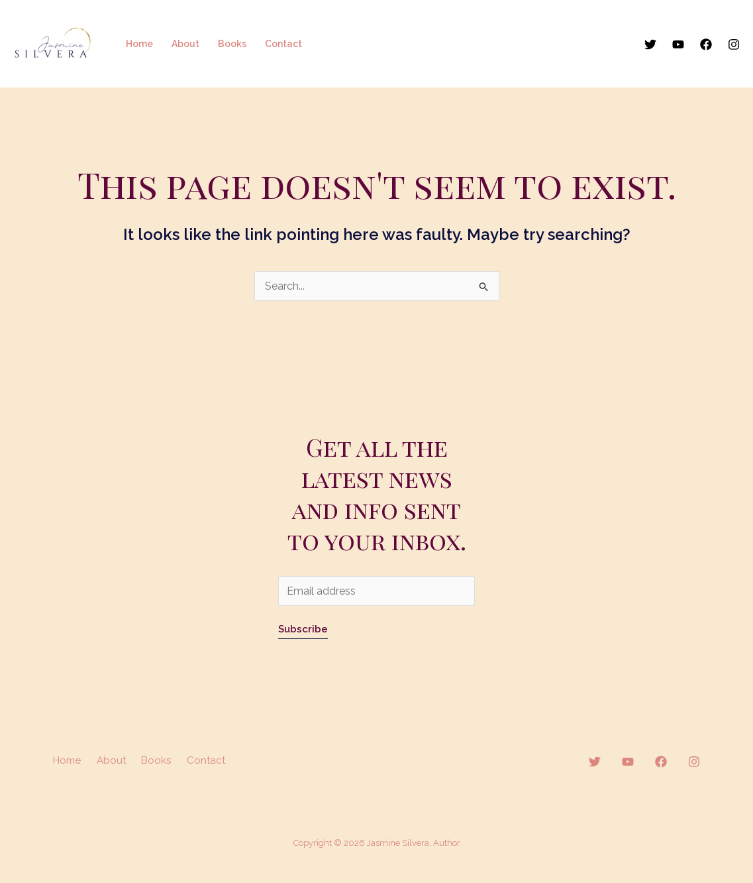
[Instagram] (734, 44)
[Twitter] (650, 44)
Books (232, 43)
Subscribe (303, 629)
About (185, 43)
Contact (283, 43)
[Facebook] (706, 44)
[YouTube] (678, 44)
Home (139, 43)
